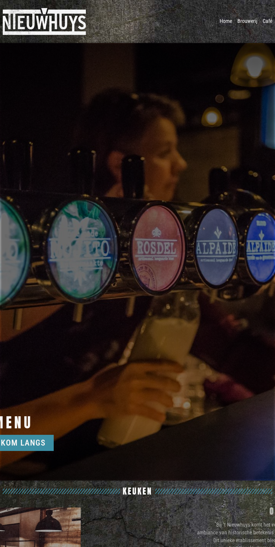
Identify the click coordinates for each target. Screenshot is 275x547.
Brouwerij (247, 21)
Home (226, 21)
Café (267, 21)
